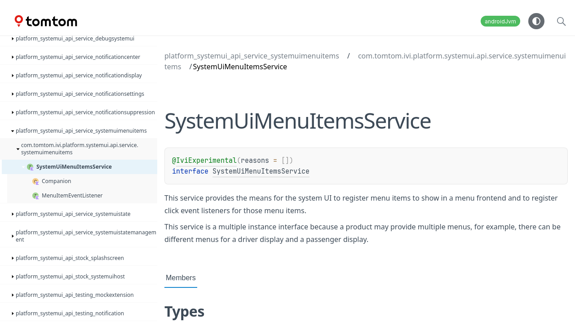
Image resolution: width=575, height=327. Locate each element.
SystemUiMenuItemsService (261, 171)
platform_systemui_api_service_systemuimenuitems (251, 56)
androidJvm (500, 21)
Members (181, 278)
